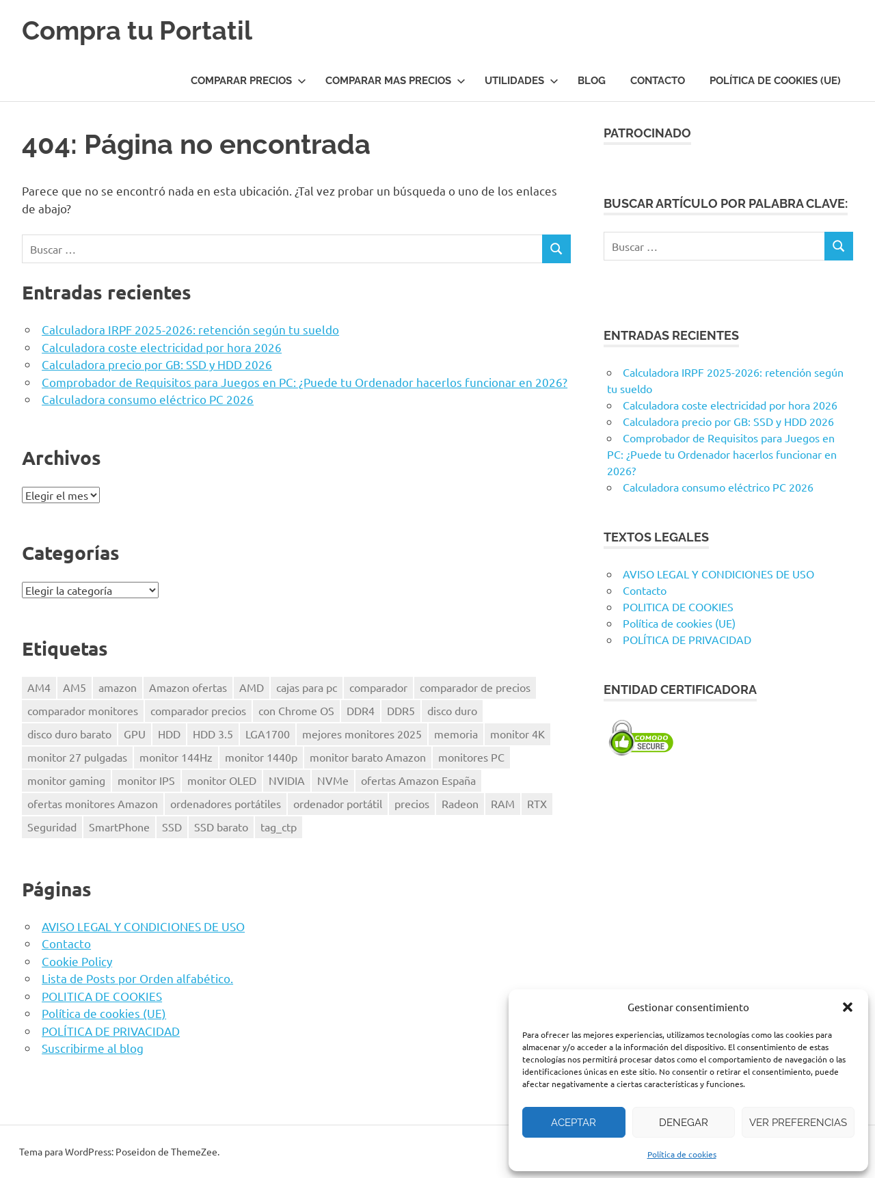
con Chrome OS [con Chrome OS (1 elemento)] (296, 710)
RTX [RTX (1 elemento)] (537, 803)
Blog (592, 81)
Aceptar (573, 1122)
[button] (847, 1007)
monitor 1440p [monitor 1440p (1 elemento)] (261, 757)
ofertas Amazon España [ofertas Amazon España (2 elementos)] (418, 780)
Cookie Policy (77, 961)
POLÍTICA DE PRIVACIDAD (111, 1030)
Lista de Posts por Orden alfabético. (137, 978)
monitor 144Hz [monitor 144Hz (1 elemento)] (176, 757)
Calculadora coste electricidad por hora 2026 (162, 347)
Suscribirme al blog (93, 1048)
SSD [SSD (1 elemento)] (172, 826)
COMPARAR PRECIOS (248, 81)
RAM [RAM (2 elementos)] (503, 803)
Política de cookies (681, 1154)
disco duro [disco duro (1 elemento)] (452, 710)
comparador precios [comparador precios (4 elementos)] (198, 710)
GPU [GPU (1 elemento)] (135, 733)
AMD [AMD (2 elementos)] (251, 687)
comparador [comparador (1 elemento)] (378, 687)
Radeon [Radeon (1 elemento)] (460, 803)
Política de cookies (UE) (775, 81)
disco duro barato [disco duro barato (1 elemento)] (69, 733)
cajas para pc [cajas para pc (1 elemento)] (306, 687)
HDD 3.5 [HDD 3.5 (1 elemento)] (213, 733)
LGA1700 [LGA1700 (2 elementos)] (267, 733)
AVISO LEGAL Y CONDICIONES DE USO (143, 926)
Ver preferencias (798, 1122)
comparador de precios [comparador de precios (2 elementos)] (475, 687)
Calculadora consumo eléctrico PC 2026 (148, 399)
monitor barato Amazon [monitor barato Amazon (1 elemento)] (368, 757)
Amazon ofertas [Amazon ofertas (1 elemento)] (188, 687)
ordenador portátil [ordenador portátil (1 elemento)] (337, 803)
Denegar (683, 1122)
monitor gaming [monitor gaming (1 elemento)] (66, 780)
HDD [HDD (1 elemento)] (169, 733)
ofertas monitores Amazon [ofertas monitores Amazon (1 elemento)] (92, 803)
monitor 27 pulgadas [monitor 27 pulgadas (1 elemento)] (77, 757)
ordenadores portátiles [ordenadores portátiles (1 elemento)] (225, 803)
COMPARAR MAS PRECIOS (395, 81)
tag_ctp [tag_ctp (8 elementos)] (278, 826)
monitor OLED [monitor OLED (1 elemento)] (221, 780)
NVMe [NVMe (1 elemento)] (333, 780)
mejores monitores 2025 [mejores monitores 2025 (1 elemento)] (362, 733)
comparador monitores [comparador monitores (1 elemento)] (82, 710)
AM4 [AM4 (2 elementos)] (39, 687)
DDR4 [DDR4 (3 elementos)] (361, 710)
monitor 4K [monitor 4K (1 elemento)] (517, 733)
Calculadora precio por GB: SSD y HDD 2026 (157, 364)
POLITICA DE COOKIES (102, 996)
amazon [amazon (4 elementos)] (117, 687)
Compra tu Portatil (137, 30)
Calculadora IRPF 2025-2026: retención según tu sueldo (190, 329)
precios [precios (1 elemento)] (411, 803)
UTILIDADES (521, 81)
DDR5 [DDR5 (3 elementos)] (401, 710)
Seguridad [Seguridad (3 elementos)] (52, 826)
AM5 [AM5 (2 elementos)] (74, 687)
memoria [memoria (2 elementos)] (456, 733)
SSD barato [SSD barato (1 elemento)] (221, 826)
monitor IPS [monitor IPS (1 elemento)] (146, 780)
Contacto (657, 81)
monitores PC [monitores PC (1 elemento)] (471, 757)
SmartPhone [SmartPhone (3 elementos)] (119, 826)
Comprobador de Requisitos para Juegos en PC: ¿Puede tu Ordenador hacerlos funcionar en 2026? (304, 382)
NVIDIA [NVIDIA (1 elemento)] (287, 780)
